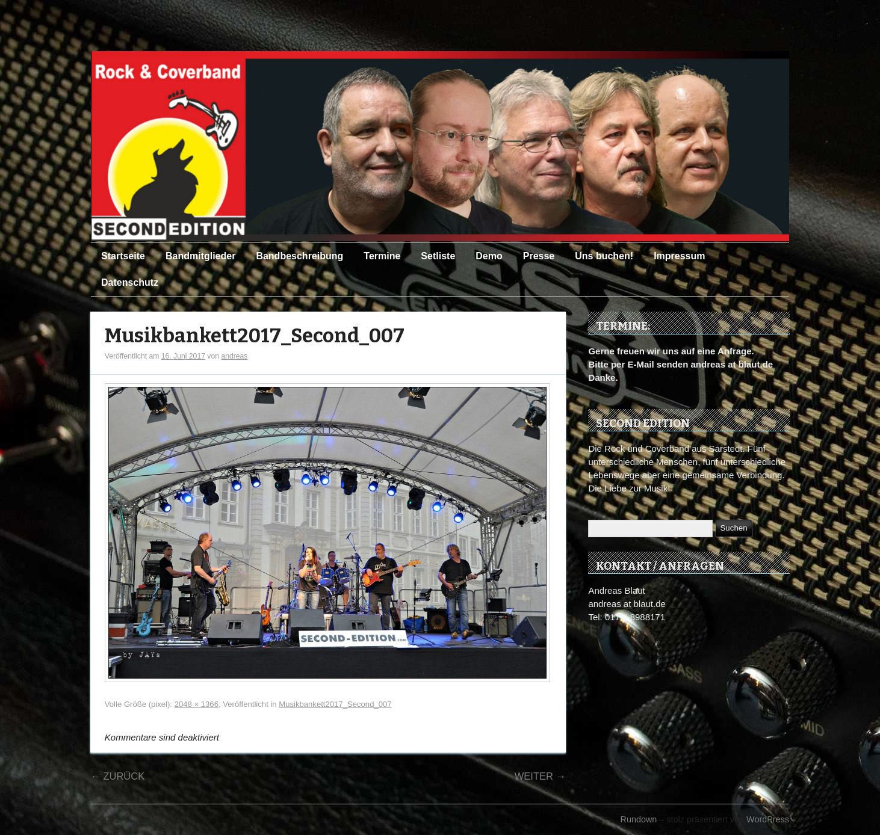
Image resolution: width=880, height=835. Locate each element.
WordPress (767, 819)
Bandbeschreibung (299, 256)
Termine (382, 256)
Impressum (679, 256)
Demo (489, 256)
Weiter (540, 776)
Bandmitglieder (200, 256)
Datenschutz (129, 282)
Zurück (117, 776)
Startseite (123, 256)
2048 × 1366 (196, 704)
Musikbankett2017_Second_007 (254, 336)
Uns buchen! (604, 256)
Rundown (639, 819)
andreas (234, 356)
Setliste (438, 256)
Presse (539, 256)
